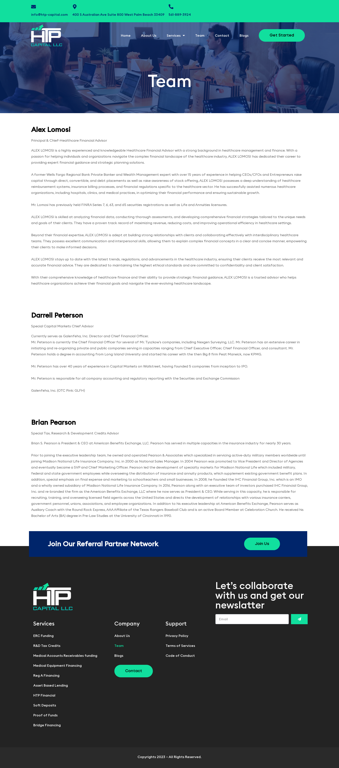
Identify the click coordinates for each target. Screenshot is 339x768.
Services (176, 35)
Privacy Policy (177, 635)
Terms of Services (180, 645)
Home (126, 35)
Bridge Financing (47, 725)
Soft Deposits (44, 705)
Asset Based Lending (50, 685)
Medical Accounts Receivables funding (65, 655)
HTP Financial (44, 695)
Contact (222, 35)
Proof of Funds (45, 715)
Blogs (244, 35)
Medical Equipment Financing (57, 665)
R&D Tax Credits (46, 645)
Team (200, 35)
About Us (148, 35)
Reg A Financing (46, 675)
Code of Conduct (180, 655)
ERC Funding (43, 635)
